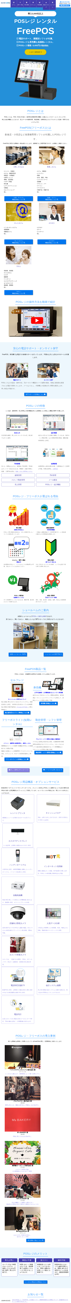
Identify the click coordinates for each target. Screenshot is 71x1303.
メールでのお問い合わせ (52, 767)
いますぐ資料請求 (35, 52)
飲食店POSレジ (55, 1251)
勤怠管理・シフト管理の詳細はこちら (48, 749)
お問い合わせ (7, 1260)
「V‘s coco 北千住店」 (22, 704)
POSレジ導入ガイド (9, 1249)
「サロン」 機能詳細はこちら (18, 290)
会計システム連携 (39, 1263)
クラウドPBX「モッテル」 (60, 1286)
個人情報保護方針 (57, 1269)
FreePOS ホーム (7, 1247)
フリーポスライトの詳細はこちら (17, 756)
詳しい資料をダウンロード (18, 767)
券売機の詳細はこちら (48, 700)
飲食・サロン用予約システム (24, 468)
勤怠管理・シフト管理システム (42, 1254)
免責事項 (54, 1272)
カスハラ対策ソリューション (41, 1256)
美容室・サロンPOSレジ (57, 1258)
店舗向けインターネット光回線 (42, 1249)
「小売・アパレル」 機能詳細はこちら (18, 198)
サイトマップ (56, 1277)
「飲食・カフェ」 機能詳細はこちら (52, 198)
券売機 (5, 1252)
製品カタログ (46, 5)
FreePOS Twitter (57, 1283)
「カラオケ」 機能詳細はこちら (52, 240)
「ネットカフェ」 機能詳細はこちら (18, 240)
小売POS (55, 466)
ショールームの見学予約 (53, 651)
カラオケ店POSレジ (56, 1254)
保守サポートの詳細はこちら (35, 391)
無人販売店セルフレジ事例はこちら (17, 709)
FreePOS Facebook (58, 1280)
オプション (33, 3)
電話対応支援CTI (39, 1261)
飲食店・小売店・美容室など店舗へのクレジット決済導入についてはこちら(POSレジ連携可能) (35, 1196)
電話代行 (37, 1265)
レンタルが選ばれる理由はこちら (35, 1133)
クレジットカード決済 (40, 1251)
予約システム (7, 1255)
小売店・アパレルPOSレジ (58, 1249)
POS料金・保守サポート (25, 1247)
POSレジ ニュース (57, 1275)
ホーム (13, 3)
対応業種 (39, 3)
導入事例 (26, 3)
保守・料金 (20, 3)
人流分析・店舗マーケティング (42, 1258)
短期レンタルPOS (8, 1258)
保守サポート (20, 1252)
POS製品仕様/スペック (24, 1249)
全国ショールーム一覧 (17, 651)
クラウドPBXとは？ (58, 1288)
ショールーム (52, 5)
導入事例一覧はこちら (35, 1091)
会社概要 (54, 1264)
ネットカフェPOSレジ (57, 1256)
